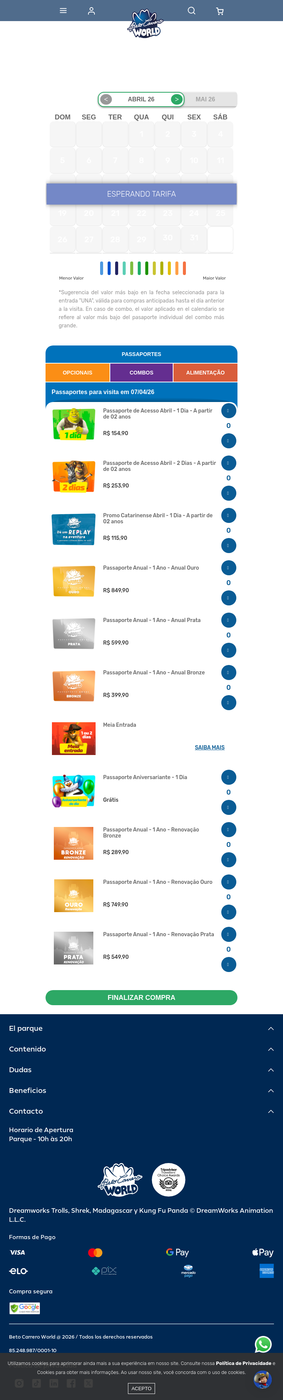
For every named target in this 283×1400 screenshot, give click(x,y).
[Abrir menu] (63, 10)
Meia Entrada (119, 725)
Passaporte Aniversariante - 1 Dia (145, 778)
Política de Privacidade (243, 1363)
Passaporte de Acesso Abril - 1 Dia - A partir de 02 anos (157, 414)
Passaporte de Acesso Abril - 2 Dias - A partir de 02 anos (159, 466)
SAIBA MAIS (210, 747)
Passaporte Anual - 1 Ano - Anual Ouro (151, 568)
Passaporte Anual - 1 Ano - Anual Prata (152, 620)
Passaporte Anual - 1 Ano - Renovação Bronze (151, 833)
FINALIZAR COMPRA (141, 997)
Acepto (141, 1388)
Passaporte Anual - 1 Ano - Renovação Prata (158, 935)
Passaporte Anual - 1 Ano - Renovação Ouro (158, 882)
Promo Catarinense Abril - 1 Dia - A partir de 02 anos (158, 519)
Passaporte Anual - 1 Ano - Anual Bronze (154, 673)
